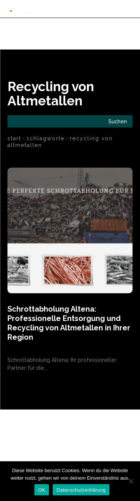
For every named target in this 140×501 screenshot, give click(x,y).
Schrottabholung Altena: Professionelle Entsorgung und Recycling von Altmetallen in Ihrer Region (68, 323)
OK (41, 490)
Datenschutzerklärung (80, 490)
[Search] (118, 121)
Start (14, 138)
